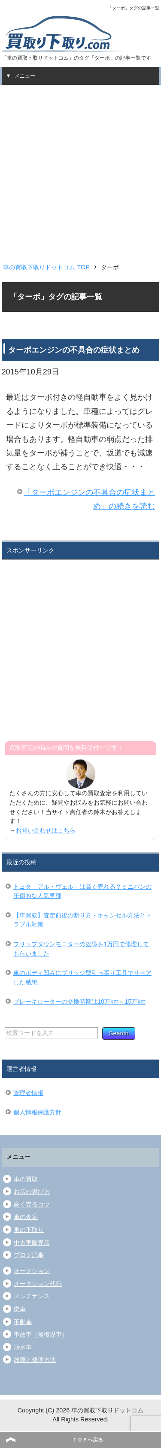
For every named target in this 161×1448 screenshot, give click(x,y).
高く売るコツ (32, 1204)
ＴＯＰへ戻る (87, 1440)
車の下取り (29, 1229)
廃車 (20, 1309)
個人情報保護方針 (37, 1112)
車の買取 (26, 1179)
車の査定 (26, 1216)
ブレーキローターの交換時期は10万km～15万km (79, 1001)
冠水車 (23, 1347)
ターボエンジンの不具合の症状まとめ (74, 350)
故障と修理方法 (35, 1359)
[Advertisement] (80, 169)
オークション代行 (38, 1283)
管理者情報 (28, 1092)
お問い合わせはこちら (45, 830)
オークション (32, 1270)
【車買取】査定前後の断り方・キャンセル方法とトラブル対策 (82, 920)
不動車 (23, 1321)
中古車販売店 (32, 1242)
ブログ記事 (29, 1255)
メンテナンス (32, 1296)
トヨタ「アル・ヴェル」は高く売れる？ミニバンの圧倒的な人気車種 (82, 891)
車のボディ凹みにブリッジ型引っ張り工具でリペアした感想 (82, 977)
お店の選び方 (32, 1191)
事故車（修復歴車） (41, 1334)
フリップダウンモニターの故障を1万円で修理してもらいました (81, 949)
